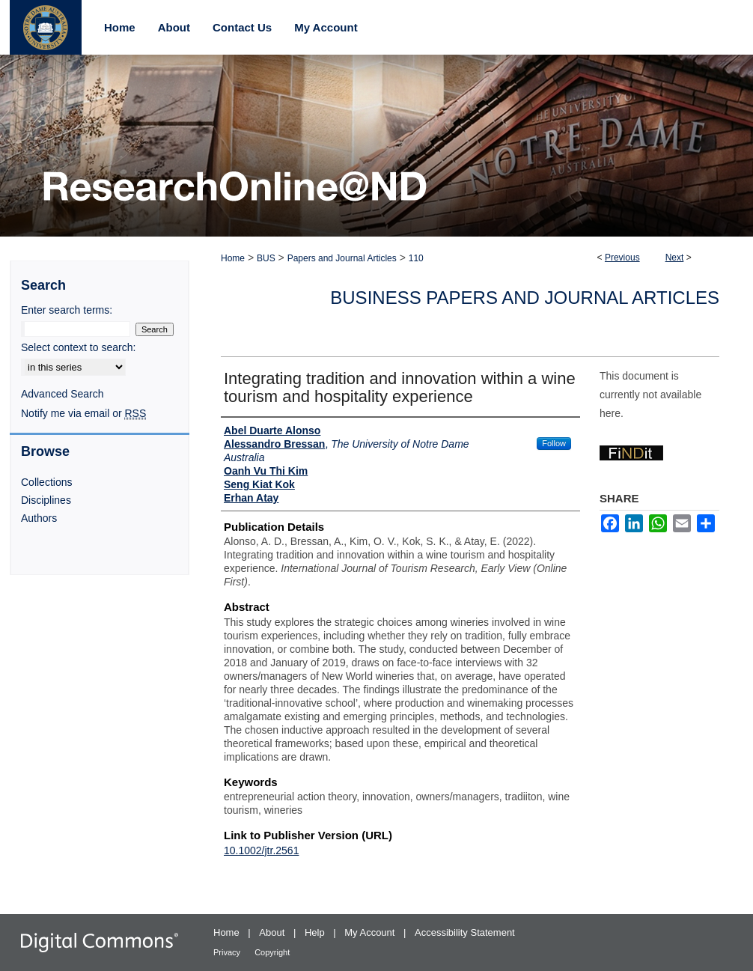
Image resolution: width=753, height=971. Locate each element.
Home (233, 258)
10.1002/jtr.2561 (261, 850)
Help (316, 932)
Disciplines (46, 500)
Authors (39, 518)
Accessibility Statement (465, 932)
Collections (46, 482)
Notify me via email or (83, 413)
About (273, 932)
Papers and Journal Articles (342, 258)
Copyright (272, 952)
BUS (266, 258)
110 (416, 258)
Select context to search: (78, 347)
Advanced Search (62, 394)
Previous (622, 257)
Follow (554, 443)
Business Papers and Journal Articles (524, 297)
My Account (370, 932)
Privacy (228, 952)
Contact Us (242, 27)
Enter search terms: (66, 310)
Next (674, 257)
